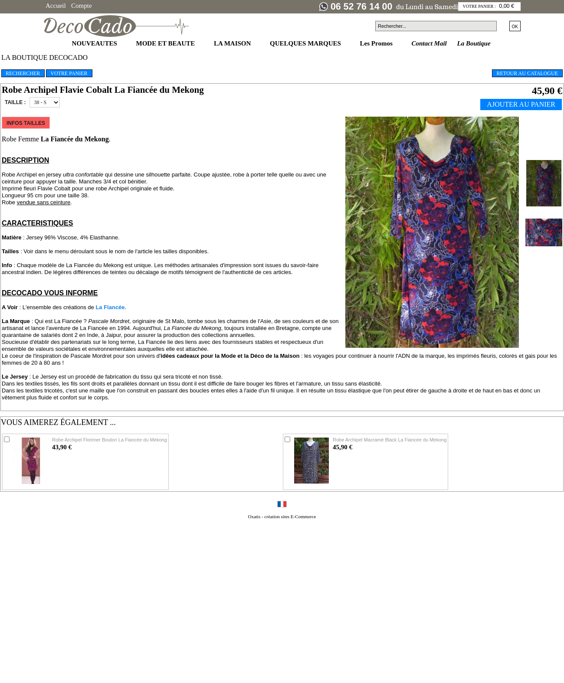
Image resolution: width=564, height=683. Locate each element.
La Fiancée (110, 307)
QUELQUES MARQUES (306, 43)
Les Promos (377, 43)
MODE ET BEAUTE (166, 43)
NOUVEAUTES (95, 43)
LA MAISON (233, 43)
